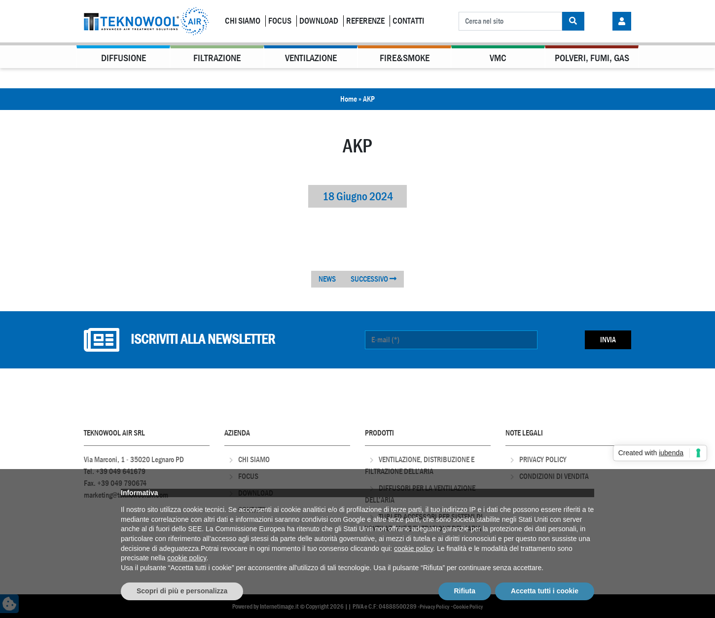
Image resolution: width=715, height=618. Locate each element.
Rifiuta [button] (465, 591)
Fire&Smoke (404, 58)
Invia (608, 339)
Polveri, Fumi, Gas (592, 58)
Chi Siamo (242, 21)
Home (348, 99)
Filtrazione (217, 58)
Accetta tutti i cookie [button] (544, 591)
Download (318, 21)
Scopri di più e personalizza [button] (182, 591)
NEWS (327, 279)
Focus (279, 21)
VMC (498, 58)
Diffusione (123, 58)
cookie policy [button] (413, 548)
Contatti (408, 21)
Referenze (365, 21)
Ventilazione (311, 58)
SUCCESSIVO (373, 279)
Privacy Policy (543, 459)
